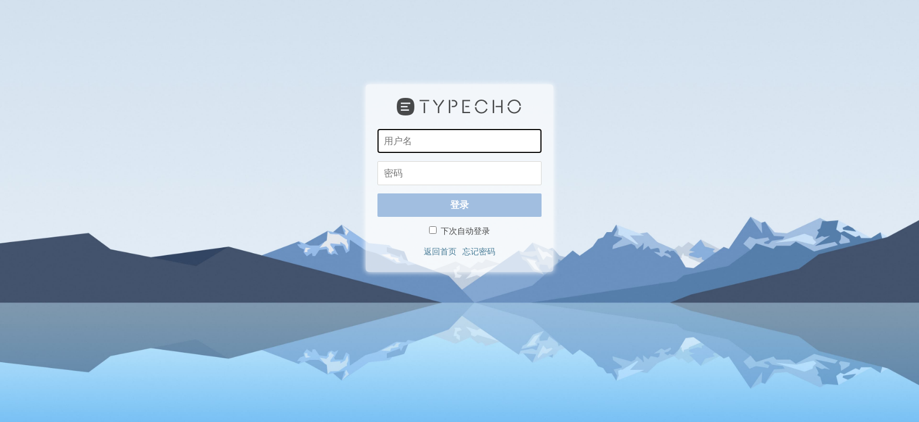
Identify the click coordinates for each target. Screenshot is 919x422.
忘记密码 (478, 251)
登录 (459, 204)
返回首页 (440, 251)
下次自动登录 (459, 231)
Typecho (459, 106)
